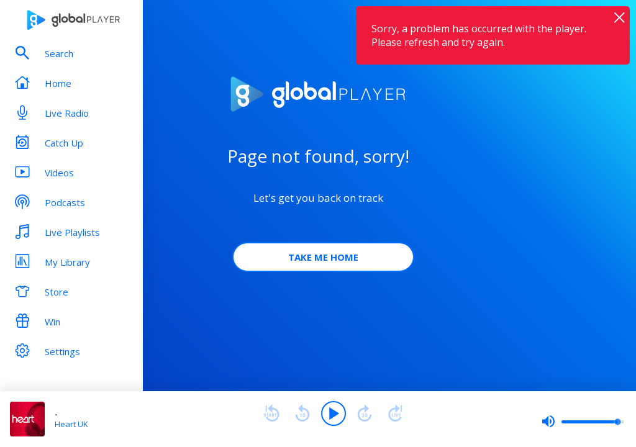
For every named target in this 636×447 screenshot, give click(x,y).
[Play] (333, 413)
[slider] (582, 421)
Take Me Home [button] (323, 257)
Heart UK (71, 424)
